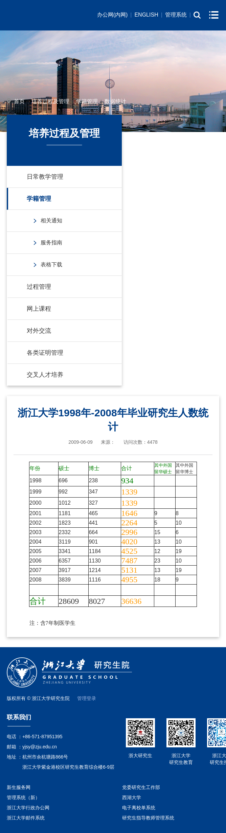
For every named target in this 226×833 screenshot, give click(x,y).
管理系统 (176, 15)
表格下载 (51, 264)
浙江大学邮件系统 (26, 817)
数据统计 (115, 101)
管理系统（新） (23, 797)
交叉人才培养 (45, 374)
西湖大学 (131, 797)
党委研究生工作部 (141, 787)
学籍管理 (87, 101)
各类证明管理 (45, 352)
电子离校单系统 (138, 807)
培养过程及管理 (50, 101)
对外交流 (39, 330)
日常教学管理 (45, 176)
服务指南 (51, 242)
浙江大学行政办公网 (28, 807)
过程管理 (39, 286)
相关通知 (51, 220)
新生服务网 (18, 787)
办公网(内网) (112, 15)
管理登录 (86, 698)
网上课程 (39, 308)
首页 (19, 101)
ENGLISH (146, 15)
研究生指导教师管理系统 (148, 817)
